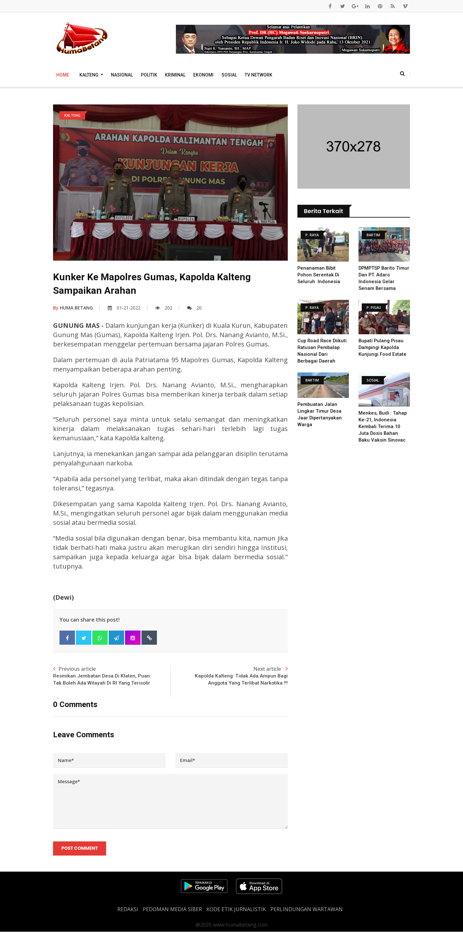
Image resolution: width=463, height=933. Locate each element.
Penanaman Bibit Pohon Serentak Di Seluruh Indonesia (318, 274)
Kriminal (175, 74)
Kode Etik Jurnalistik (236, 910)
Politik (149, 74)
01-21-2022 (124, 308)
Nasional (122, 74)
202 (163, 308)
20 (194, 308)
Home (62, 74)
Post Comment (80, 849)
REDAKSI (127, 910)
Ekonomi (203, 74)
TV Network (258, 74)
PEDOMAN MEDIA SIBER (172, 910)
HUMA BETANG (73, 308)
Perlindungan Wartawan (306, 910)
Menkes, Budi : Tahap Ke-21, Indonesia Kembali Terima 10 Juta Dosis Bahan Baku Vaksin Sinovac (383, 426)
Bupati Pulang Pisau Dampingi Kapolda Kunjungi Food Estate (382, 347)
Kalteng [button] (89, 74)
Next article (229, 676)
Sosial (229, 74)
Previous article (111, 676)
